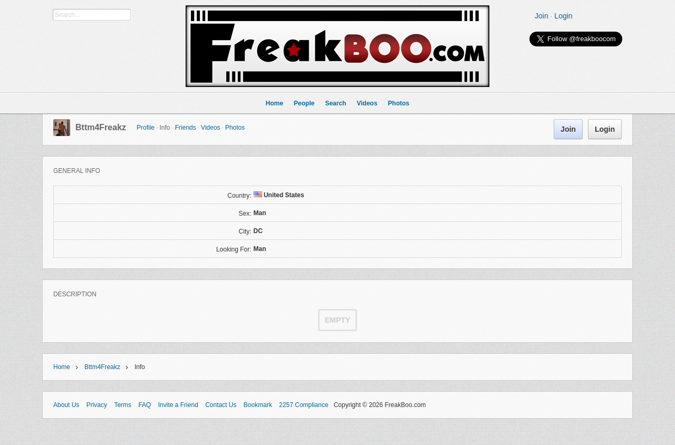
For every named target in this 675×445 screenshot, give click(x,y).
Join (541, 16)
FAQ (144, 405)
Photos (235, 127)
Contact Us (220, 405)
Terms (122, 405)
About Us (66, 405)
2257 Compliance (303, 405)
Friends (185, 127)
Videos (210, 127)
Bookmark (258, 405)
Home (61, 367)
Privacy (96, 405)
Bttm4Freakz (100, 127)
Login (563, 16)
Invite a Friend (178, 405)
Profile (146, 127)
